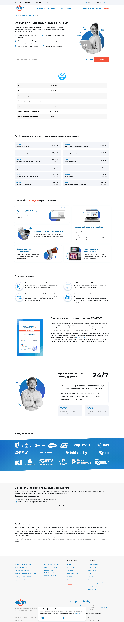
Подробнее (77, 613)
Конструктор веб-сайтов (23, 577)
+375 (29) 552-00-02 (101, 607)
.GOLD (66, 182)
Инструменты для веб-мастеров (98, 583)
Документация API (94, 589)
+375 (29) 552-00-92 (81, 605)
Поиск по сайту (93, 564)
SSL (78, 8)
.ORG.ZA (18, 167)
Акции (106, 8)
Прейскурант (62, 86)
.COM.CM (19, 152)
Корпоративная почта (22, 570)
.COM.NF (67, 167)
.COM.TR (18, 174)
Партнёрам (91, 577)
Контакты (70, 567)
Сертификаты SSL (20, 580)
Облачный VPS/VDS (50, 567)
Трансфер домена (21, 567)
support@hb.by (81, 337)
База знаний (92, 570)
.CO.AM (18, 144)
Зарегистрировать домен (23, 564)
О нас (69, 564)
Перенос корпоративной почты (25, 573)
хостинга (79, 538)
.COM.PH (67, 174)
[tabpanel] (62, 94)
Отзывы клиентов (73, 573)
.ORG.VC (18, 159)
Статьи (90, 573)
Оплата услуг (92, 567)
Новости (70, 577)
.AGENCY (19, 182)
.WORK (67, 152)
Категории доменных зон (96, 586)
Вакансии (70, 580)
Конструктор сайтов (92, 8)
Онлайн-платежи (50, 575)
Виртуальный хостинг (51, 564)
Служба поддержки (94, 580)
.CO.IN (66, 159)
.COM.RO (67, 144)
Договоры (70, 570)
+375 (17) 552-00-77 (100, 605)
